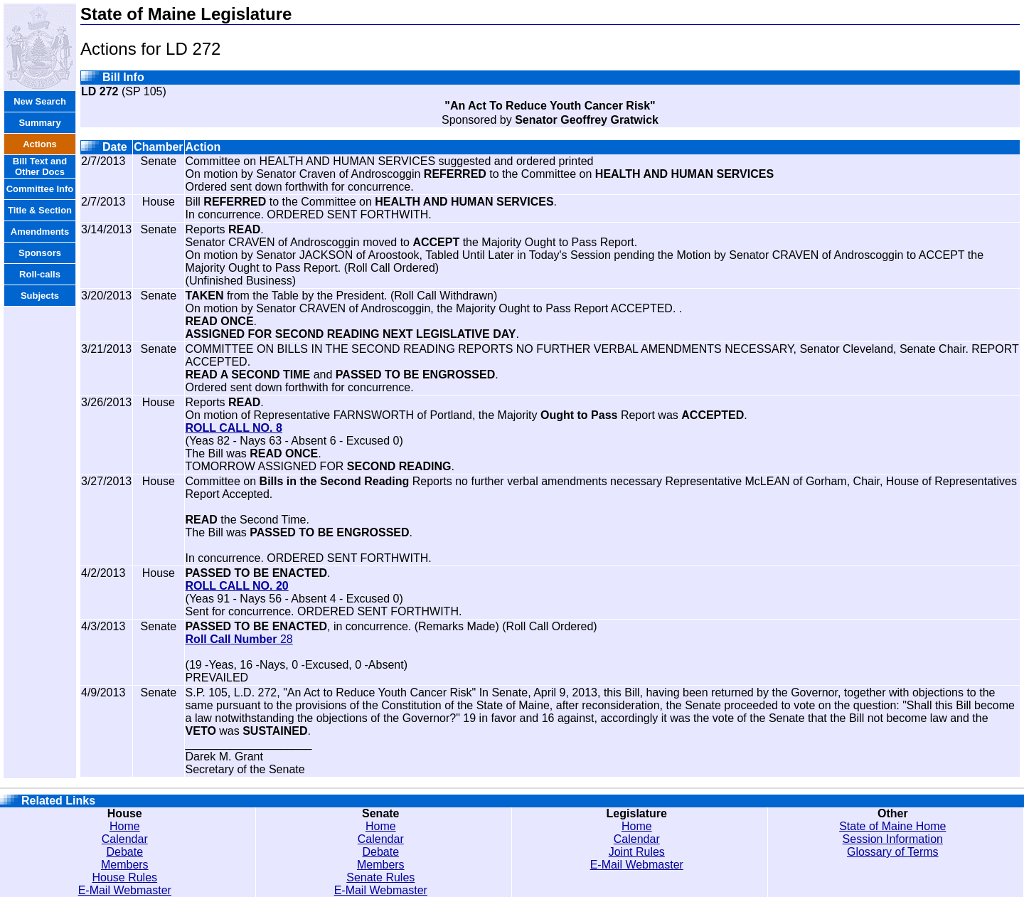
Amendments (40, 231)
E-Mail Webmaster (124, 890)
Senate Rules (380, 877)
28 (239, 639)
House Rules (124, 877)
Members (125, 865)
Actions (40, 144)
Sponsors (39, 253)
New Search (40, 101)
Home (125, 826)
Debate (124, 852)
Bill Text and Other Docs (40, 166)
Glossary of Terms (893, 852)
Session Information (893, 839)
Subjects (40, 295)
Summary (39, 122)
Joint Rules (637, 852)
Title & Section (40, 210)
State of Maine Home (892, 826)
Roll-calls (39, 274)
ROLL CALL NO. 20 (237, 586)
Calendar (125, 839)
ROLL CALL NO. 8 (234, 428)
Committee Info (40, 189)
